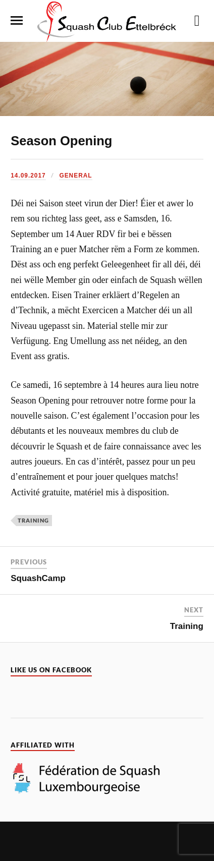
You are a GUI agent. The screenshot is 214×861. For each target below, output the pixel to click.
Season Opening (61, 141)
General (75, 175)
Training (33, 520)
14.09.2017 (28, 175)
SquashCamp (38, 578)
